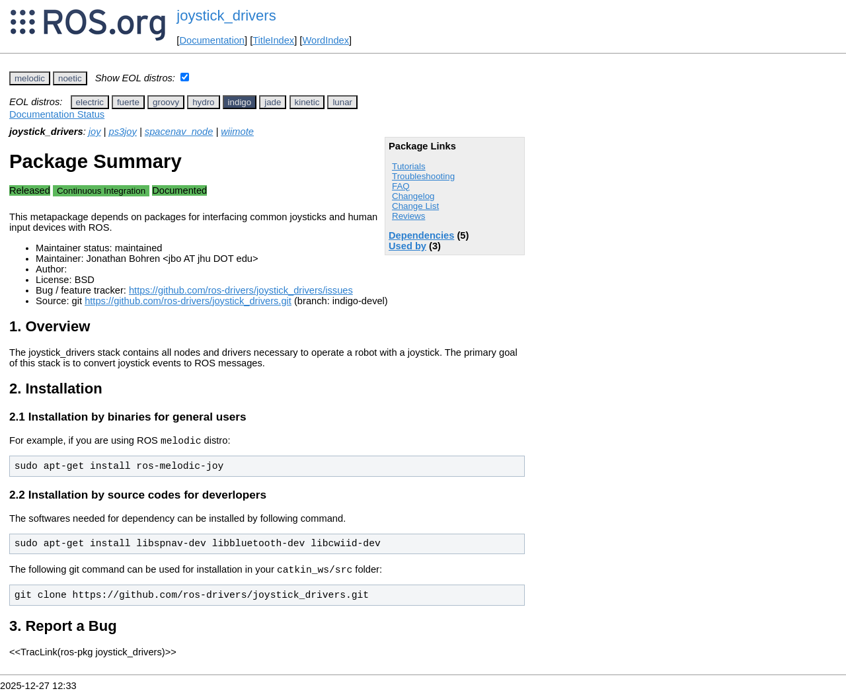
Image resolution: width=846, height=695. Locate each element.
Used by (407, 246)
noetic (70, 78)
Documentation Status (56, 114)
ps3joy (122, 131)
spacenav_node (179, 131)
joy (95, 131)
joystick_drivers (226, 15)
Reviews (408, 216)
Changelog (413, 196)
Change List (415, 206)
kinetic (307, 102)
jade (272, 102)
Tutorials (409, 166)
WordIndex (325, 40)
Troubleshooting (423, 176)
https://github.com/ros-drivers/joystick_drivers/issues (241, 290)
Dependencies (421, 235)
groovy (166, 102)
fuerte (128, 102)
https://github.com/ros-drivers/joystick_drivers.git (188, 301)
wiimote (237, 131)
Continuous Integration (101, 191)
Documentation (212, 40)
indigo (240, 102)
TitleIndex (273, 40)
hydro (203, 102)
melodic (30, 78)
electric (90, 102)
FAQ (401, 186)
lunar (342, 102)
